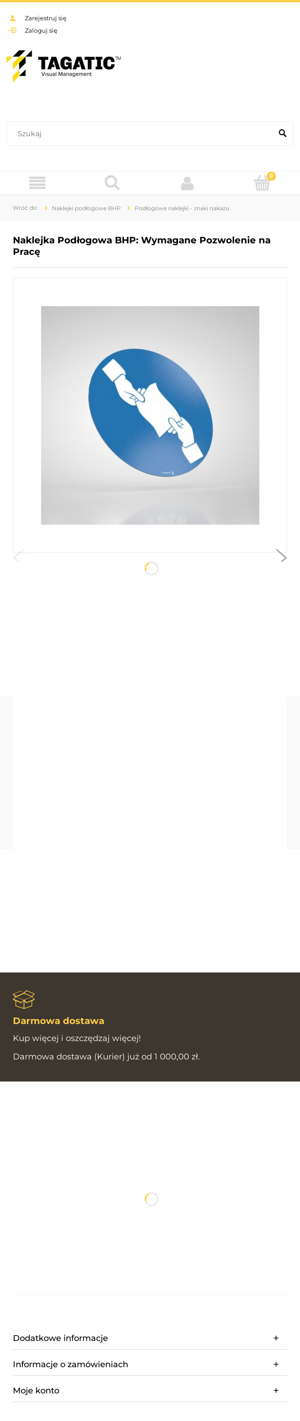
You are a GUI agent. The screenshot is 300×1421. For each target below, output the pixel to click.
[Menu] (37, 183)
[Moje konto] (188, 183)
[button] (18, 560)
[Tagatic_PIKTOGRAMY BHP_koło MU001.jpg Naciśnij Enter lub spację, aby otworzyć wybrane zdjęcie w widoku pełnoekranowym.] (150, 415)
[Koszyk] (262, 183)
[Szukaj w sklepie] (141, 134)
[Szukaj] (282, 133)
